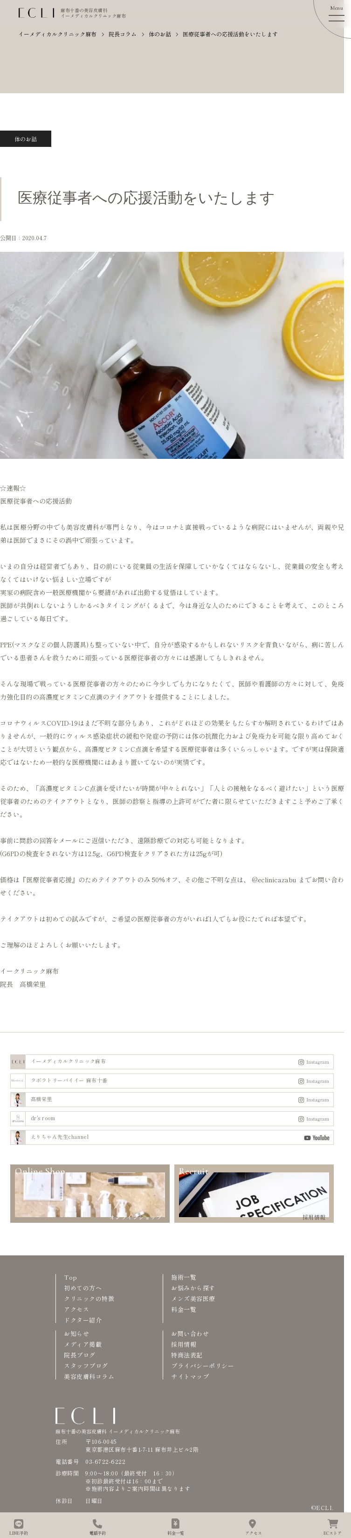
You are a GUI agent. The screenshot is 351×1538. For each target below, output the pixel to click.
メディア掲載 (83, 1344)
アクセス (76, 1309)
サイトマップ (190, 1376)
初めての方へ (83, 1288)
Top (70, 1277)
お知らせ (76, 1333)
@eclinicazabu (274, 879)
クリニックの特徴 (89, 1299)
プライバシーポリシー (202, 1366)
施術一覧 (183, 1277)
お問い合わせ (190, 1333)
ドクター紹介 (83, 1320)
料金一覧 (183, 1309)
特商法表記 (187, 1355)
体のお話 (25, 139)
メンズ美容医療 (193, 1299)
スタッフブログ (86, 1366)
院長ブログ (80, 1355)
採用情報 (183, 1344)
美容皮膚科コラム (89, 1376)
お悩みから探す (193, 1288)
